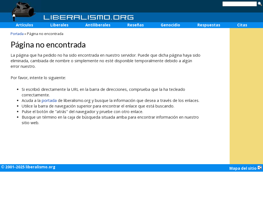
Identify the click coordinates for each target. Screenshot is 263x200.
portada (49, 100)
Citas (242, 25)
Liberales (59, 25)
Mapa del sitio (245, 168)
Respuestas (208, 25)
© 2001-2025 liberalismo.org (28, 166)
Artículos (24, 25)
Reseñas (135, 25)
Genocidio (170, 25)
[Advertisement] (246, 67)
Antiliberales (97, 25)
